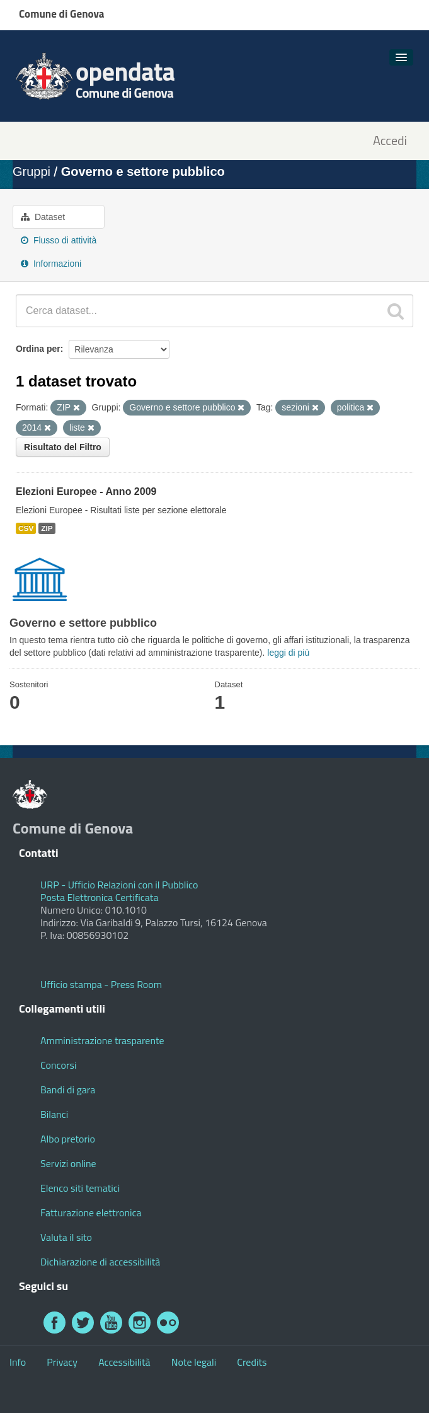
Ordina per (38, 349)
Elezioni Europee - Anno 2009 (86, 491)
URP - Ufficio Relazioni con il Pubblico (119, 884)
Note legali (194, 1361)
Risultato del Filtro (62, 447)
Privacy (62, 1361)
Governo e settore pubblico (143, 171)
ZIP (46, 528)
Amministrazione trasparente (102, 1040)
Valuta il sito (66, 1237)
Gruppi (31, 171)
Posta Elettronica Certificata (99, 897)
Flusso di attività (58, 240)
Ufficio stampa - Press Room (101, 984)
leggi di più (288, 653)
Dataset (43, 217)
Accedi (390, 141)
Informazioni (51, 264)
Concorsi (58, 1065)
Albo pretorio (67, 1138)
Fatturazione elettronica (91, 1212)
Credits (251, 1361)
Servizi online (68, 1163)
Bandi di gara (67, 1089)
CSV (25, 528)
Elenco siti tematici (80, 1187)
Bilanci (54, 1114)
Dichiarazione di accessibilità (100, 1261)
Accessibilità (124, 1361)
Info (17, 1361)
